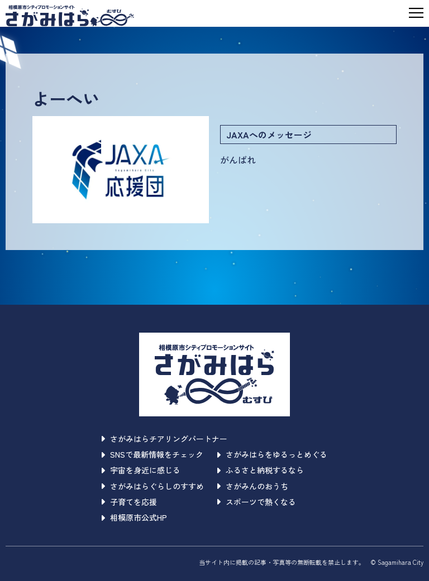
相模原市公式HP (134, 517)
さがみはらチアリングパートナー (164, 438)
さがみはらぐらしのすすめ (153, 486)
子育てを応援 (129, 501)
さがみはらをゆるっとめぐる (272, 454)
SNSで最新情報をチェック (152, 454)
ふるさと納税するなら (260, 470)
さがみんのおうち (252, 486)
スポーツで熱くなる (256, 501)
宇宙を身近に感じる (141, 470)
